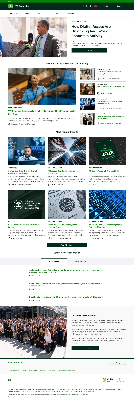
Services (41, 12)
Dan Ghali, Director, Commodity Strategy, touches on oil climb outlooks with (66, 297)
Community (70, 12)
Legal (24, 370)
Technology (12, 168)
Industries (55, 12)
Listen (89, 50)
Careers (10, 1)
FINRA (52, 394)
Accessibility (33, 370)
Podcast (14, 124)
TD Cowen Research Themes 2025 (104, 171)
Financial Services (79, 21)
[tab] (54, 261)
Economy (11, 221)
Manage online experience (66, 370)
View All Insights (67, 245)
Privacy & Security (13, 370)
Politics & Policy (102, 99)
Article (102, 93)
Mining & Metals (102, 84)
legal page (75, 394)
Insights (27, 12)
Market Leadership (96, 168)
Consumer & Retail (15, 107)
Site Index (52, 370)
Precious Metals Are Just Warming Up (111, 86)
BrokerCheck (63, 394)
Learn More (85, 348)
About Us (14, 12)
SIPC (46, 394)
